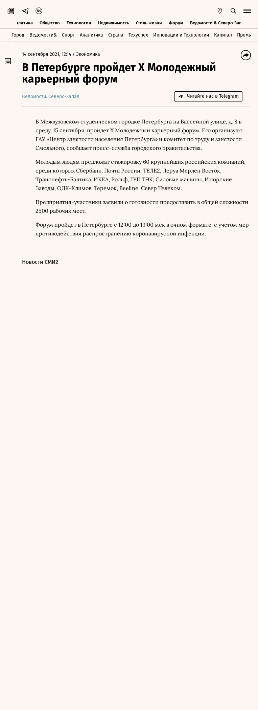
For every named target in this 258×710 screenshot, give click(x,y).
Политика (23, 22)
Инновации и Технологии (181, 35)
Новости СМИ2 (40, 262)
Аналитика (91, 35)
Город (17, 35)
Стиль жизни (149, 22)
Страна (115, 35)
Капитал (223, 35)
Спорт (68, 35)
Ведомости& (43, 35)
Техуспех (138, 35)
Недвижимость (113, 22)
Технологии (79, 22)
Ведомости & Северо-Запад (218, 22)
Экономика (88, 54)
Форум (176, 22)
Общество (50, 22)
